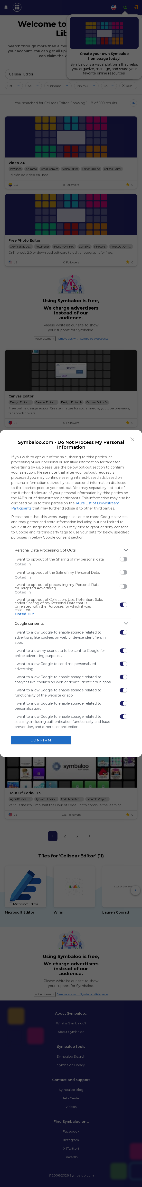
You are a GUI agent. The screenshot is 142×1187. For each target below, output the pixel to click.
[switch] (123, 558)
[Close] (132, 439)
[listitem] (71, 550)
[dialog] (71, 593)
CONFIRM (41, 740)
